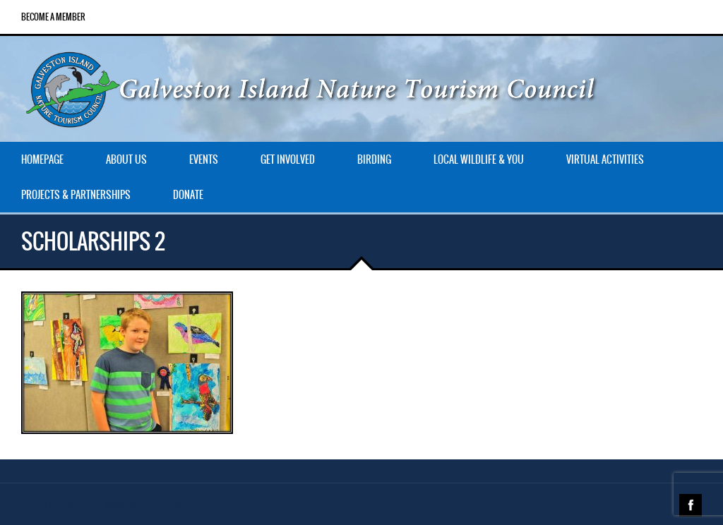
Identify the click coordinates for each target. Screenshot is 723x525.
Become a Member (53, 17)
